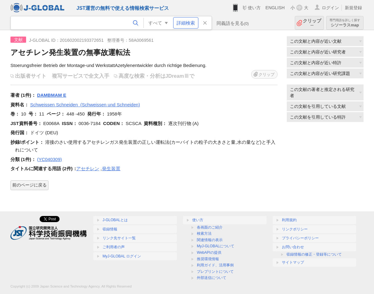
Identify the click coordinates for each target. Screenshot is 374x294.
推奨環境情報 (208, 259)
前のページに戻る (29, 184)
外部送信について (211, 278)
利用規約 (289, 220)
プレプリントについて (215, 271)
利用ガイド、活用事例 (215, 265)
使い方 (254, 7)
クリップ (312, 23)
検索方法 (204, 233)
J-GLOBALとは (115, 220)
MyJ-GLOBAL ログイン (122, 256)
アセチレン (87, 168)
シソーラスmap (344, 22)
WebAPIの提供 (209, 252)
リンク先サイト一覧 (119, 238)
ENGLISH (275, 7)
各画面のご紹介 (210, 227)
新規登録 (353, 7)
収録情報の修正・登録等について (314, 254)
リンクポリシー (295, 229)
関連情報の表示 (210, 240)
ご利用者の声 (114, 247)
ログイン (330, 7)
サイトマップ (293, 262)
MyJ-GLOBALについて (215, 246)
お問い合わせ (293, 247)
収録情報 (110, 229)
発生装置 (111, 168)
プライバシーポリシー (300, 238)
